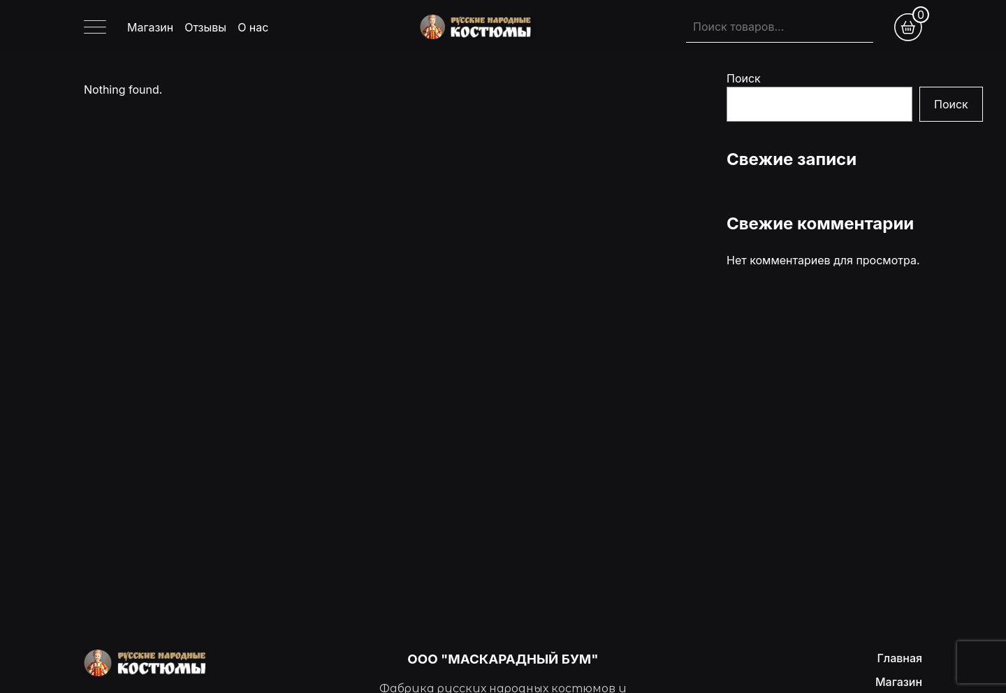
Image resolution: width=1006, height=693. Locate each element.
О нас (253, 27)
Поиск (744, 78)
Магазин (150, 27)
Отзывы (205, 27)
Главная (899, 658)
